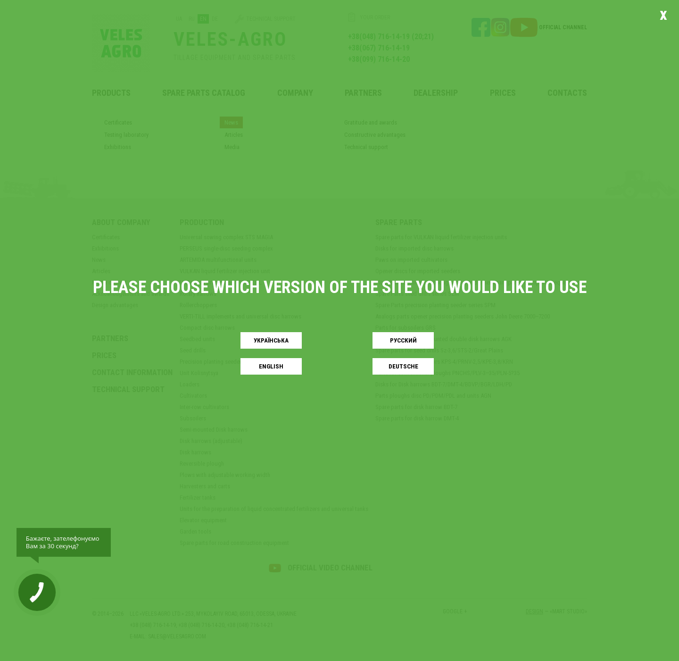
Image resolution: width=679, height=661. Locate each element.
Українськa (271, 340)
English (271, 366)
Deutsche (403, 366)
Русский (403, 340)
